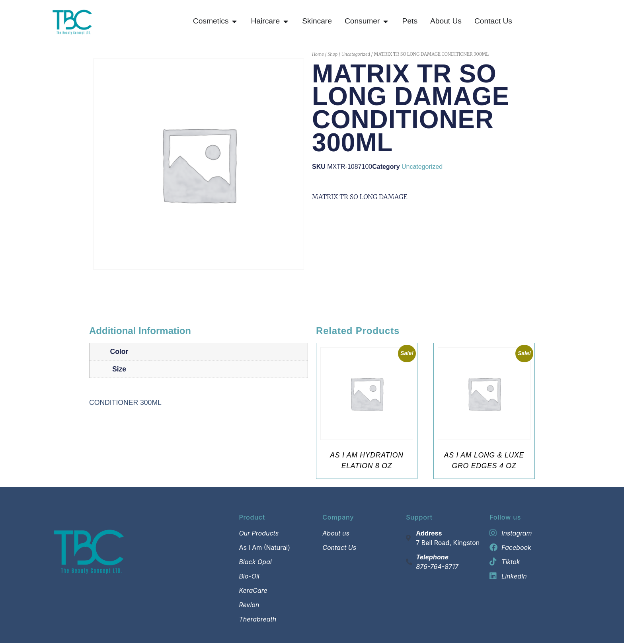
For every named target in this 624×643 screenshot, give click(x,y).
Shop (332, 54)
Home (318, 54)
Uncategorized (355, 54)
